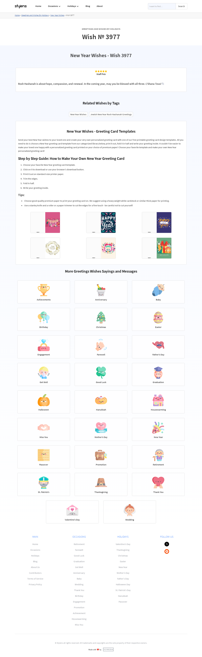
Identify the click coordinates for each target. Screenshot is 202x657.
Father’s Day (123, 578)
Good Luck (79, 555)
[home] (21, 6)
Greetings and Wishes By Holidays (35, 15)
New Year (123, 567)
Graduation (79, 561)
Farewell (79, 549)
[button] (54, 6)
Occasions (35, 549)
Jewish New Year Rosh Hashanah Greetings (111, 114)
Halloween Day (123, 584)
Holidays (35, 555)
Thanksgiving (122, 549)
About (100, 6)
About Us (35, 567)
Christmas (123, 555)
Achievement (79, 613)
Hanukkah (123, 595)
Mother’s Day (123, 572)
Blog (88, 6)
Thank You (79, 590)
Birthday (79, 595)
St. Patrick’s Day (123, 590)
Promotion (79, 607)
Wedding (79, 584)
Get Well (79, 567)
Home (38, 6)
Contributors (35, 572)
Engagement (79, 601)
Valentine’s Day (123, 544)
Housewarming (79, 618)
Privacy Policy (35, 584)
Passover (123, 601)
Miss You (79, 624)
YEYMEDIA (108, 649)
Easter (123, 561)
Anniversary (79, 572)
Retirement (79, 544)
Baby (79, 578)
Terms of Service (35, 578)
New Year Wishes (57, 15)
